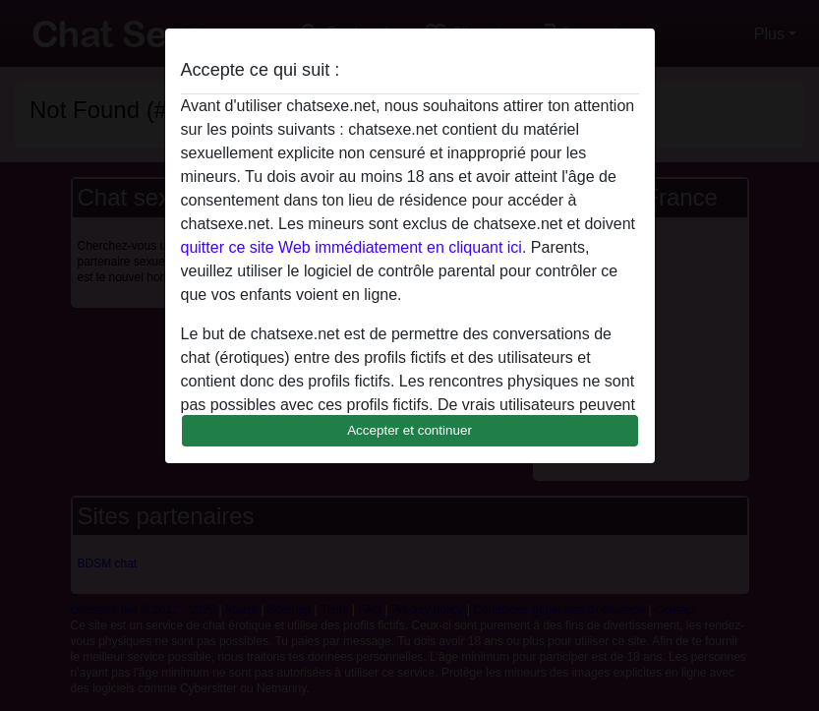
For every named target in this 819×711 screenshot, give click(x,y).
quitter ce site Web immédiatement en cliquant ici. (354, 247)
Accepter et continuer (409, 430)
